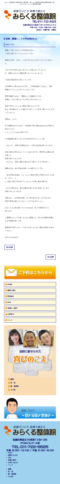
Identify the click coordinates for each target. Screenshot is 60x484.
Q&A (9, 302)
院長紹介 (11, 296)
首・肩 (12, 383)
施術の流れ (12, 290)
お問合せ (11, 314)
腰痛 (12, 379)
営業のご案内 (12, 308)
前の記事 (9, 247)
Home (10, 453)
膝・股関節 (14, 386)
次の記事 (50, 257)
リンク (10, 320)
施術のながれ (13, 455)
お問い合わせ (13, 462)
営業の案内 (12, 460)
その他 (12, 390)
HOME (10, 284)
